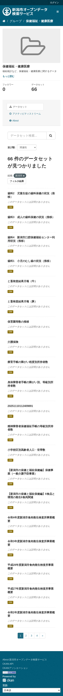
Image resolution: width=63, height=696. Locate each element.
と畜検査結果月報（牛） (22, 281)
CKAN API (8, 663)
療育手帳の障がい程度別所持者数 (28, 362)
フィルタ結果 (17, 181)
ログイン (54, 2)
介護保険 (13, 341)
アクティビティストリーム (25, 113)
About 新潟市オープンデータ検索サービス (25, 659)
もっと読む (8, 76)
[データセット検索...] (27, 135)
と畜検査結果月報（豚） (22, 301)
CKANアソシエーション (15, 668)
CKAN (8, 680)
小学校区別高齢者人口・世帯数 (26, 449)
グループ (16, 21)
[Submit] (50, 135)
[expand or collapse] (57, 11)
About (14, 120)
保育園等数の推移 (18, 321)
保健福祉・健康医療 (39, 21)
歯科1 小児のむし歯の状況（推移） (30, 261)
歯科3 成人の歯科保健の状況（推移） (31, 217)
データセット (18, 106)
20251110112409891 (20, 406)
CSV (10, 207)
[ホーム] (4, 21)
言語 (5, 685)
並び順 (11, 147)
